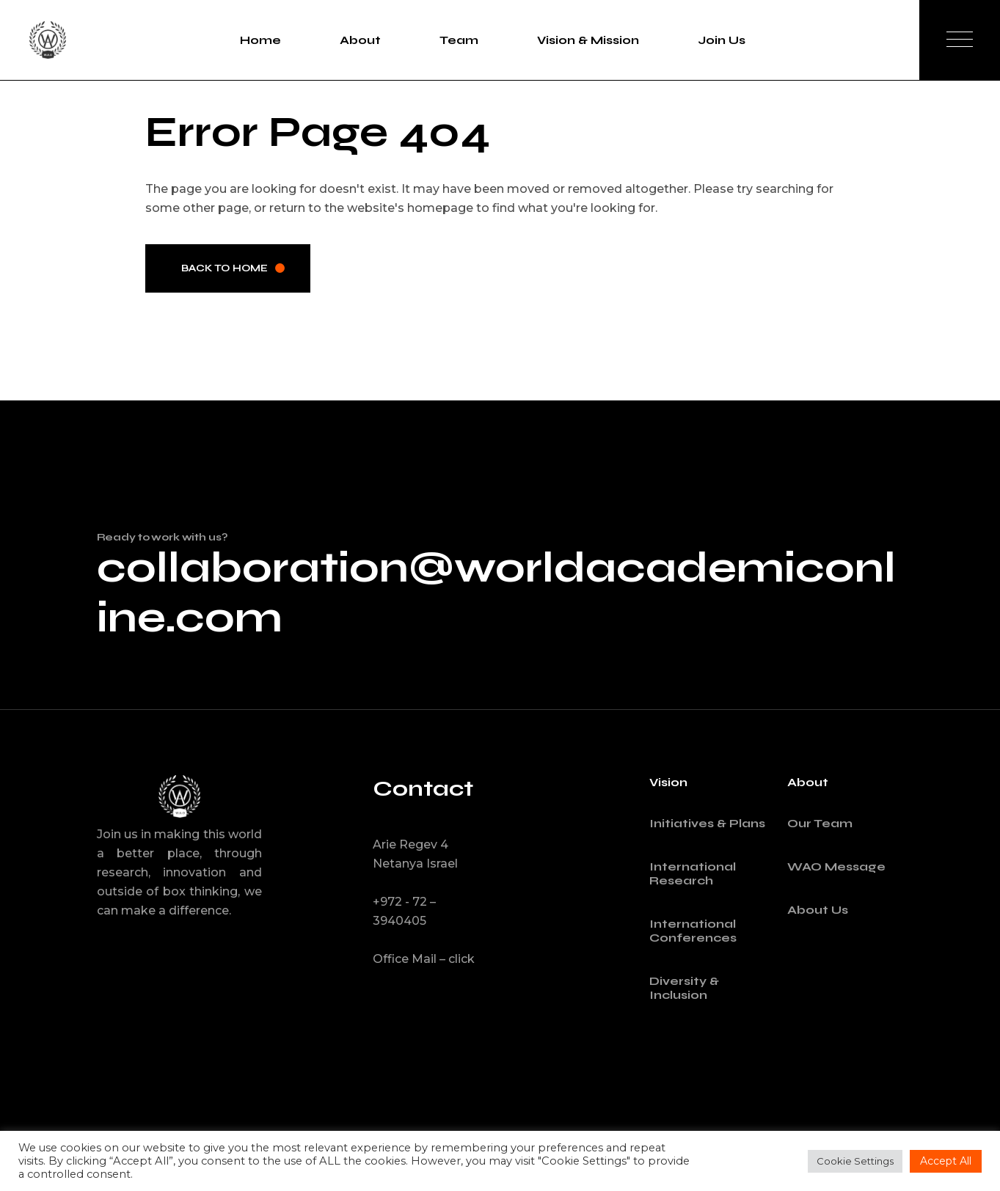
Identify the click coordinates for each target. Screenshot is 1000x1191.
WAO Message (836, 866)
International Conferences (693, 931)
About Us (817, 910)
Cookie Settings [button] (855, 1161)
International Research (692, 873)
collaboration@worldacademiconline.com (496, 592)
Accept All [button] (945, 1161)
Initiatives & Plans (707, 823)
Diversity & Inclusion (684, 988)
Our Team (820, 823)
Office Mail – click (424, 959)
